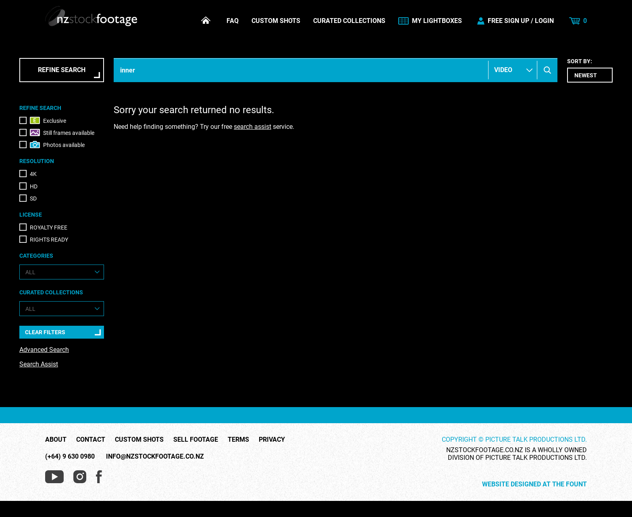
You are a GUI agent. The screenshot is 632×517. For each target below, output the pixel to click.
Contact (90, 439)
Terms (238, 439)
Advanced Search (44, 350)
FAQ (233, 21)
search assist (252, 126)
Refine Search (61, 70)
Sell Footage (195, 439)
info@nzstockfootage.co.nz (155, 456)
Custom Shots (276, 21)
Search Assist (38, 364)
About (56, 439)
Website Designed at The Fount (534, 484)
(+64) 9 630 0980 (70, 456)
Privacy (272, 439)
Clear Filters (45, 332)
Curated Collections (349, 21)
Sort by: (590, 70)
